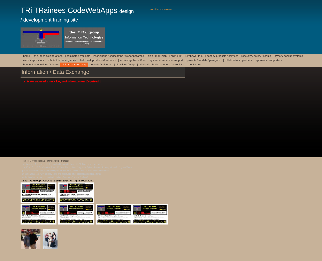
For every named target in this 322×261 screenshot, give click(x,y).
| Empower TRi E (194, 55)
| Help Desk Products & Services (97, 60)
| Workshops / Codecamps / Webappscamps (118, 55)
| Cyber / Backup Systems (288, 55)
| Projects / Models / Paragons (202, 60)
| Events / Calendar (101, 64)
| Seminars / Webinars (77, 55)
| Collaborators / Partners (237, 60)
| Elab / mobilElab (156, 55)
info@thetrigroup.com (160, 9)
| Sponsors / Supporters (268, 60)
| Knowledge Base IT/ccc (132, 60)
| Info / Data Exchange (74, 64)
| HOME (26, 55)
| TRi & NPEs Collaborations (48, 55)
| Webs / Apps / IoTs (33, 60)
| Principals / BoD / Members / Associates (161, 64)
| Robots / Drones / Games (61, 60)
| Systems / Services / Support (165, 60)
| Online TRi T (175, 55)
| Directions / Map (124, 64)
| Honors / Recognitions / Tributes (40, 64)
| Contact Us (194, 64)
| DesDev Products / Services (221, 55)
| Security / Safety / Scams (256, 55)
